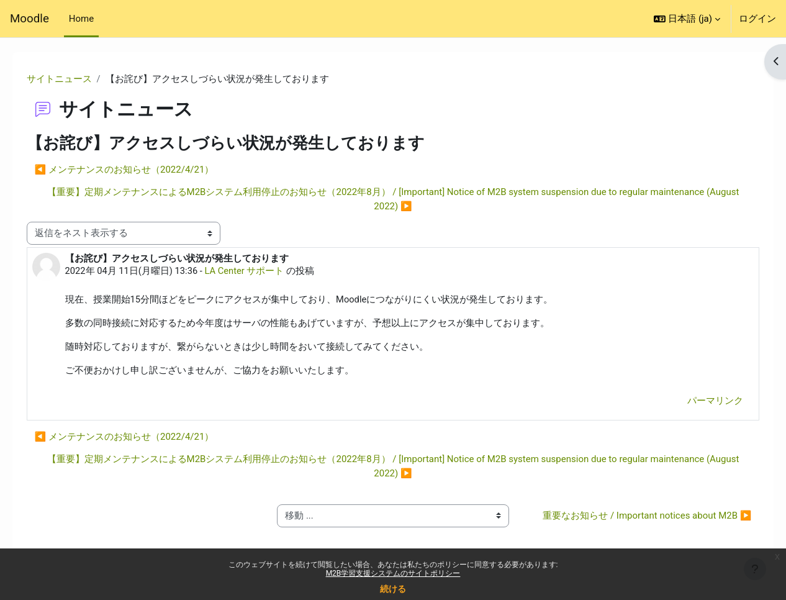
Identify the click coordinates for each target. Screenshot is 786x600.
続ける (393, 589)
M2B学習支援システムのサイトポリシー (393, 573)
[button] (687, 18)
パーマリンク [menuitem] (698, 402)
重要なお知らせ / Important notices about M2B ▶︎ (633, 524)
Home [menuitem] (81, 18)
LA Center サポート (264, 271)
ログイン (757, 18)
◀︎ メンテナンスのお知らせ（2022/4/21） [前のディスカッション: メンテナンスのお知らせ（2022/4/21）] (142, 169)
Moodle (29, 18)
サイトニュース (76, 78)
